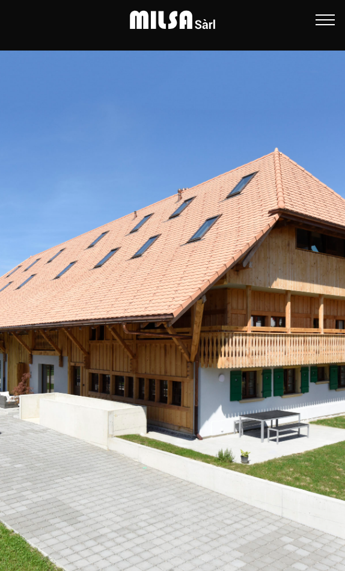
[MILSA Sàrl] (172, 19)
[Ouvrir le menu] (325, 19)
